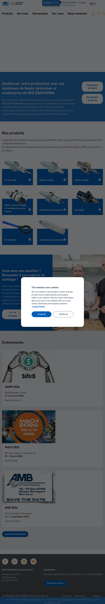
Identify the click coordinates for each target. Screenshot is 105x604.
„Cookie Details (38, 307)
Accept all (42, 314)
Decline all (63, 314)
